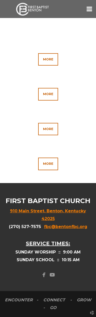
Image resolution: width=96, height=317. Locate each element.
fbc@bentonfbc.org (65, 226)
